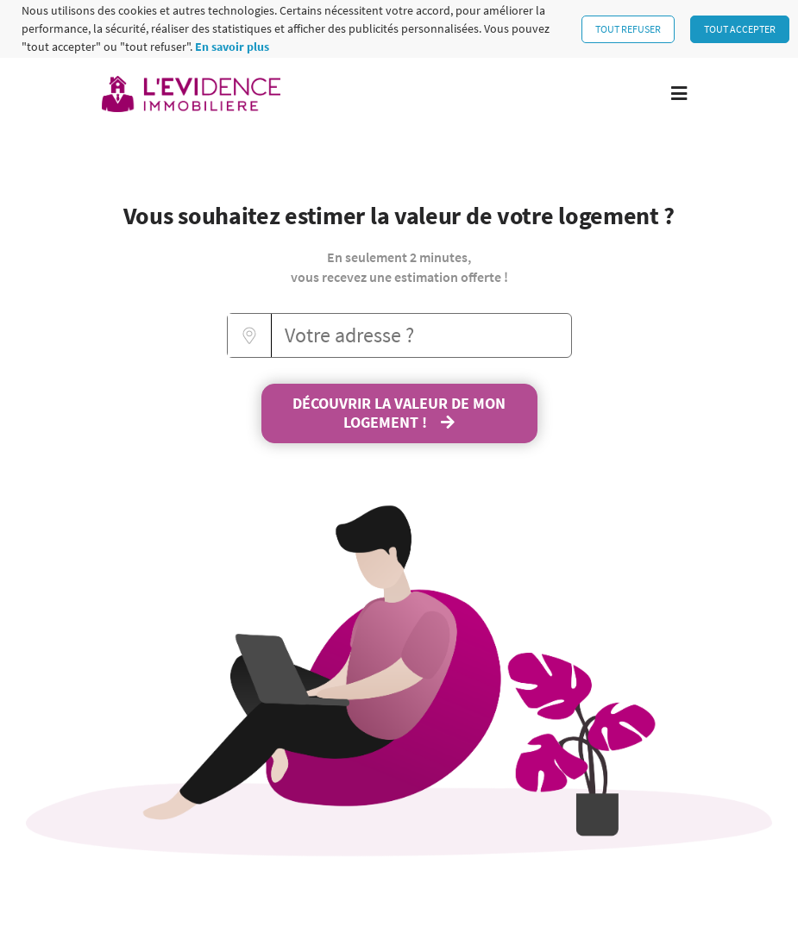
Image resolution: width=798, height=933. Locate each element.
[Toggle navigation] (679, 93)
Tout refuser (628, 28)
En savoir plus (232, 46)
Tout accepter (740, 28)
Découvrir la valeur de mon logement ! (399, 412)
